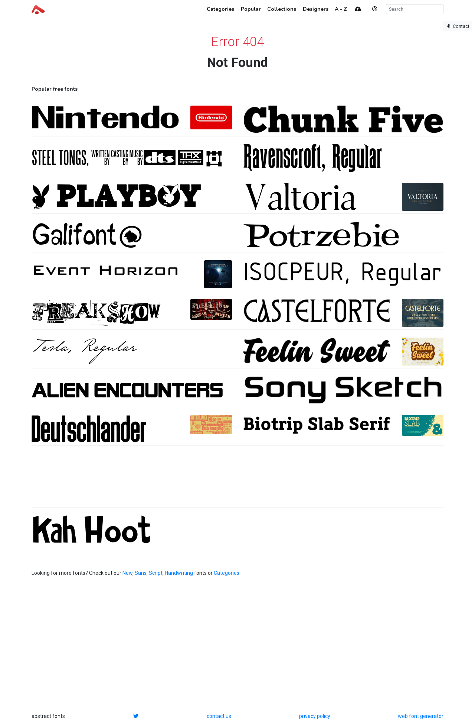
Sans (141, 573)
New (127, 573)
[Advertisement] (237, 480)
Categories (226, 573)
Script (156, 573)
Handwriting (179, 573)
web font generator (420, 716)
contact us (219, 716)
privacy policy (314, 716)
